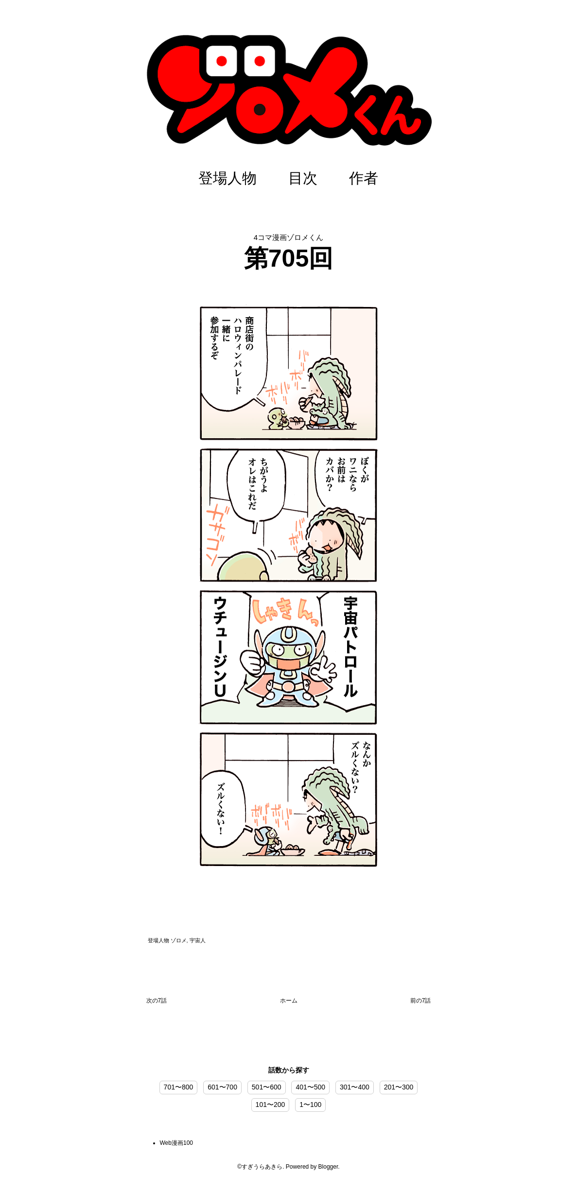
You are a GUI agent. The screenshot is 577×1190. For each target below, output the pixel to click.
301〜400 (354, 1087)
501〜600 (266, 1087)
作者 (363, 178)
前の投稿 (421, 1002)
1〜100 (310, 1104)
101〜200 (270, 1104)
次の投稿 (157, 1002)
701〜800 (178, 1087)
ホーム (288, 1000)
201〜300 (399, 1087)
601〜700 (222, 1087)
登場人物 (227, 178)
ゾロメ (179, 940)
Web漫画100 (176, 1142)
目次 (302, 178)
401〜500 (310, 1087)
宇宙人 (198, 940)
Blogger (328, 1166)
